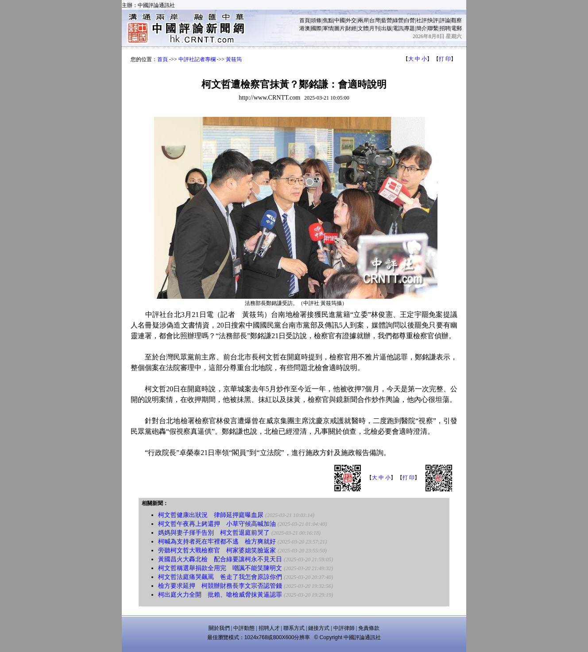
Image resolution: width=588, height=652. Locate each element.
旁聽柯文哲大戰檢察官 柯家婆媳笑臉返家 (217, 550)
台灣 (374, 20)
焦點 (328, 20)
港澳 (304, 28)
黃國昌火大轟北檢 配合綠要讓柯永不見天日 (220, 559)
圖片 (339, 28)
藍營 (386, 20)
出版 (386, 28)
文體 (363, 28)
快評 (433, 20)
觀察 (456, 20)
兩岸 (363, 20)
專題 (409, 28)
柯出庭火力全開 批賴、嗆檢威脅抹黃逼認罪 (220, 594)
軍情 (328, 28)
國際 (316, 28)
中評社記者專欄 (197, 59)
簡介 (421, 28)
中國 (339, 20)
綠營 (398, 20)
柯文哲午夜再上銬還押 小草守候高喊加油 (217, 524)
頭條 (316, 20)
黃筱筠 (234, 59)
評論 (445, 20)
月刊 (374, 28)
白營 (409, 20)
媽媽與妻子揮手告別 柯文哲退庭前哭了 (214, 532)
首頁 (304, 20)
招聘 (445, 28)
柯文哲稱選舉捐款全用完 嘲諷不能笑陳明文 (220, 568)
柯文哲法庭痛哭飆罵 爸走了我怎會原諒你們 (220, 577)
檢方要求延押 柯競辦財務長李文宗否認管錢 (220, 586)
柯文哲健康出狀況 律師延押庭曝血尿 (210, 515)
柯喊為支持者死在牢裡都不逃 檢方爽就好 (217, 541)
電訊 (398, 28)
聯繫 (433, 28)
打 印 (445, 59)
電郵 (456, 28)
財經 (351, 28)
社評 (421, 20)
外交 (351, 20)
